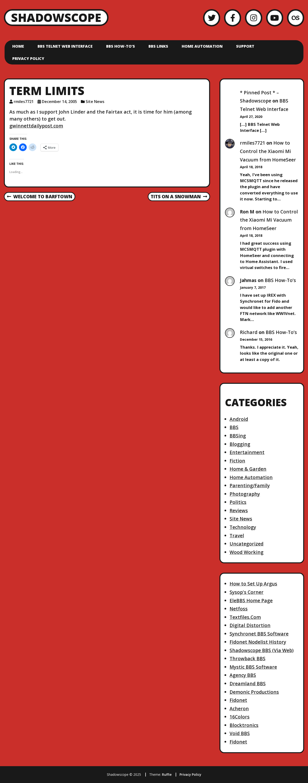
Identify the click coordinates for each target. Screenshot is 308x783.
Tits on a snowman (178, 196)
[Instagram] (253, 17)
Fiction (237, 460)
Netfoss (239, 608)
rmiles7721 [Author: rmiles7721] (24, 101)
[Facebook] (232, 17)
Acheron (239, 708)
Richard (248, 332)
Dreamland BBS (248, 683)
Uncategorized (246, 543)
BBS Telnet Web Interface (65, 46)
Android (239, 419)
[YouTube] (274, 17)
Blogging (240, 444)
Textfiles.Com (245, 617)
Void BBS (240, 733)
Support (245, 46)
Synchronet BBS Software (259, 633)
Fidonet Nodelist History (258, 642)
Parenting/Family (250, 485)
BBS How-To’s (120, 46)
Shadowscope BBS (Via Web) (262, 650)
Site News (95, 101)
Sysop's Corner (246, 592)
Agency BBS (243, 675)
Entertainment (247, 452)
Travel (237, 535)
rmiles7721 (252, 143)
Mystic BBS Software (253, 667)
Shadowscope (56, 17)
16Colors (240, 716)
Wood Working (246, 552)
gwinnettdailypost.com (36, 125)
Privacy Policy (28, 58)
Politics (238, 502)
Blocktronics (244, 725)
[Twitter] (211, 17)
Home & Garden (248, 469)
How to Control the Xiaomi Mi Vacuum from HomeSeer (268, 151)
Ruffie (167, 774)
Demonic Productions (254, 692)
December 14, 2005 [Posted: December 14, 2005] (59, 101)
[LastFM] (295, 17)
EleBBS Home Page (251, 600)
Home (18, 46)
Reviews (239, 510)
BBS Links (158, 46)
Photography (245, 494)
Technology (243, 527)
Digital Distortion (250, 625)
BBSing (238, 435)
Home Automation (202, 46)
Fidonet (238, 700)
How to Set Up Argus (253, 583)
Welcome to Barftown (39, 196)
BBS (234, 427)
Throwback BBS (247, 658)
